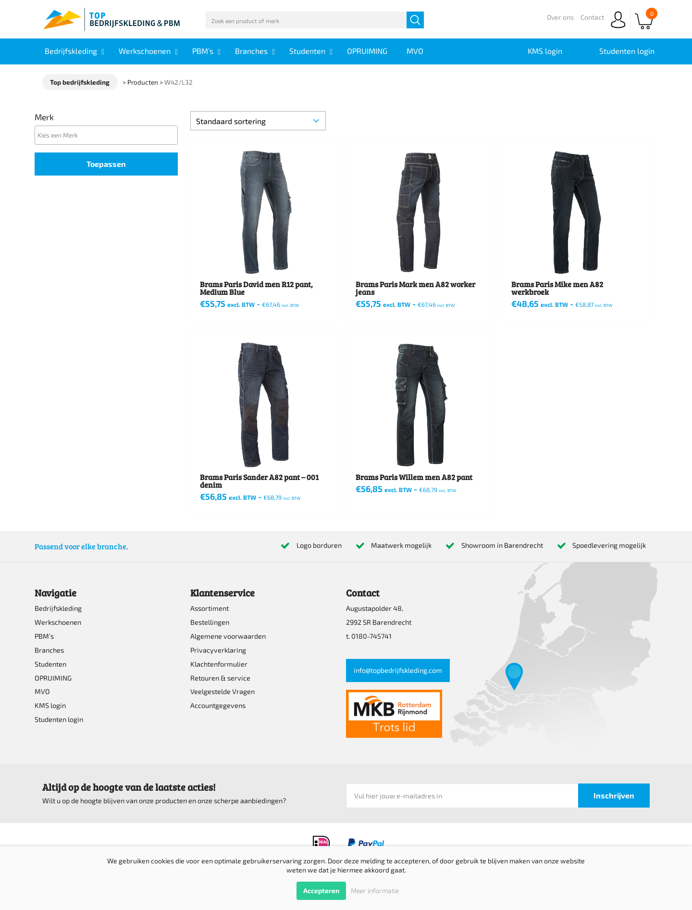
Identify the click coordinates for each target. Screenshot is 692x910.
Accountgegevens (218, 705)
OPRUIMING (53, 678)
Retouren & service (220, 678)
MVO (42, 691)
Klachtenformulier (218, 664)
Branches (49, 650)
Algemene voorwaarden (228, 636)
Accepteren (321, 890)
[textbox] (108, 135)
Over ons (560, 17)
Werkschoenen (58, 622)
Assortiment (209, 608)
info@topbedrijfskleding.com (398, 670)
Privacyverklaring (218, 650)
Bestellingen (209, 622)
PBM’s (44, 636)
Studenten (50, 664)
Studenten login (59, 719)
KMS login (50, 705)
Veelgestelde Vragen (222, 691)
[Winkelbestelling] (258, 120)
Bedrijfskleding (58, 608)
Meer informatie (375, 890)
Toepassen (106, 163)
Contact (592, 17)
